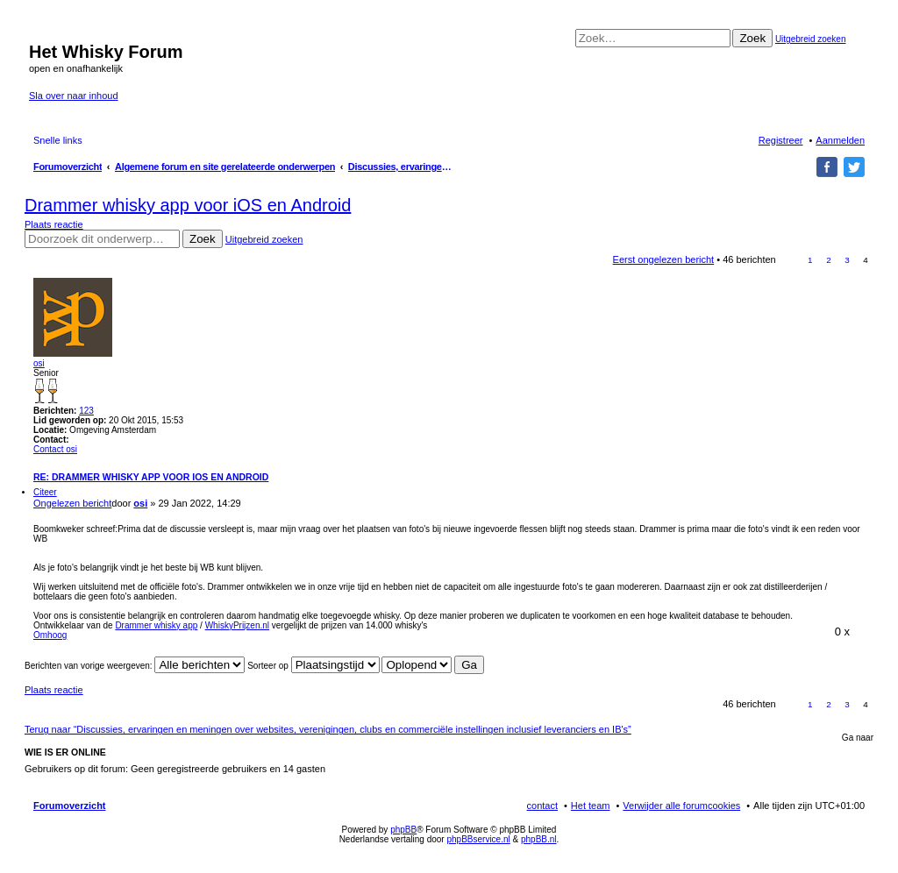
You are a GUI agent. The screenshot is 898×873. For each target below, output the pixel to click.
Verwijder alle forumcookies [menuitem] (681, 805)
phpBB (403, 829)
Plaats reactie (54, 224)
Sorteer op (313, 666)
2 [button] (828, 260)
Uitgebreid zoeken (810, 39)
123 (86, 410)
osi (39, 363)
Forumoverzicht (69, 805)
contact (542, 805)
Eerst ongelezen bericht (664, 259)
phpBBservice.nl (478, 839)
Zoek (752, 38)
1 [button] (810, 260)
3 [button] (847, 260)
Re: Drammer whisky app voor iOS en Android (150, 477)
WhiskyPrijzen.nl (237, 625)
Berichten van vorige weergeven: (135, 666)
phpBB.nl (539, 839)
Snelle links (57, 140)
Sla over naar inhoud (73, 95)
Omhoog (50, 635)
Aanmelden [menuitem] (840, 140)
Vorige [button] (791, 260)
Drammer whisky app (156, 625)
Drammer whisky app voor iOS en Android (188, 205)
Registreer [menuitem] (781, 140)
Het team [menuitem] (590, 805)
